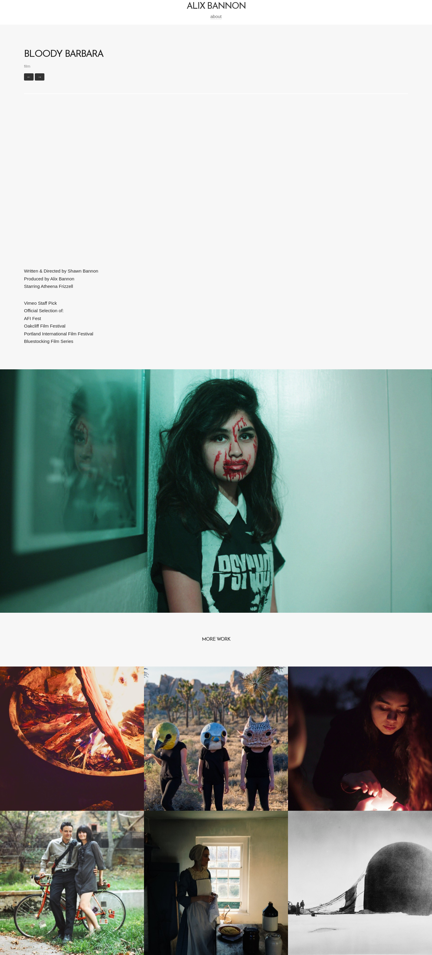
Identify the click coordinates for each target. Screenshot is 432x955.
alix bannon (216, 6)
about (216, 16)
